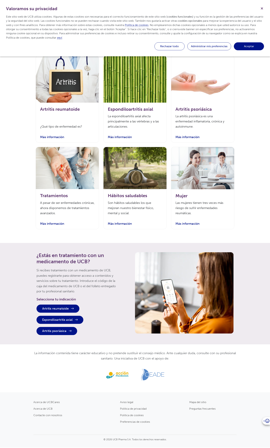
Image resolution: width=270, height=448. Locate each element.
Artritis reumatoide (58, 309)
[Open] (266, 421)
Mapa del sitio (197, 402)
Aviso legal (126, 402)
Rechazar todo (169, 46)
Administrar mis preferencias (209, 46)
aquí (59, 37)
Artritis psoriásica (57, 331)
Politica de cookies (132, 415)
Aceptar (249, 46)
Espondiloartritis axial (60, 320)
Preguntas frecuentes (202, 409)
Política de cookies (136, 25)
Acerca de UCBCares (46, 402)
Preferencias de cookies (135, 422)
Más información (52, 137)
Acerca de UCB (43, 409)
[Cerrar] (262, 8)
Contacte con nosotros (47, 415)
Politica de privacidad (133, 409)
